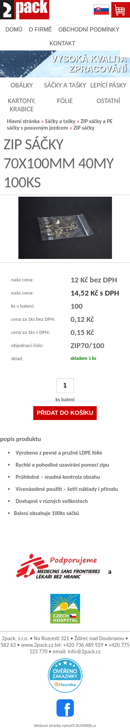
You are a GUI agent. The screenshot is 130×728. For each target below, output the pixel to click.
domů (14, 29)
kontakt (62, 43)
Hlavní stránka (23, 121)
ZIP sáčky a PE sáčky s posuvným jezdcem (59, 124)
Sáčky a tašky (60, 121)
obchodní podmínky (88, 29)
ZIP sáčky (83, 127)
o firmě (40, 29)
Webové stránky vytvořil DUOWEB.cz (65, 725)
